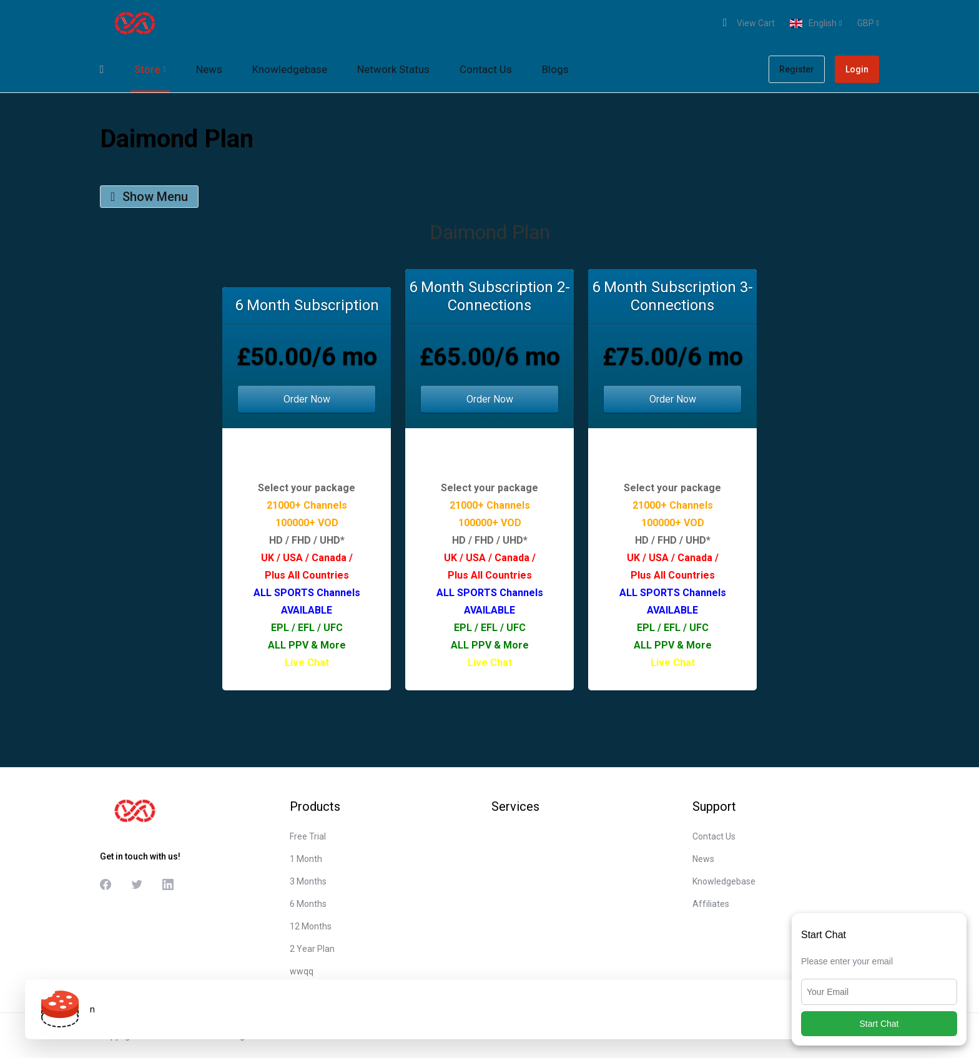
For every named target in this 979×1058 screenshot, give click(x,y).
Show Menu (149, 196)
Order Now (306, 399)
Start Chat (878, 1024)
